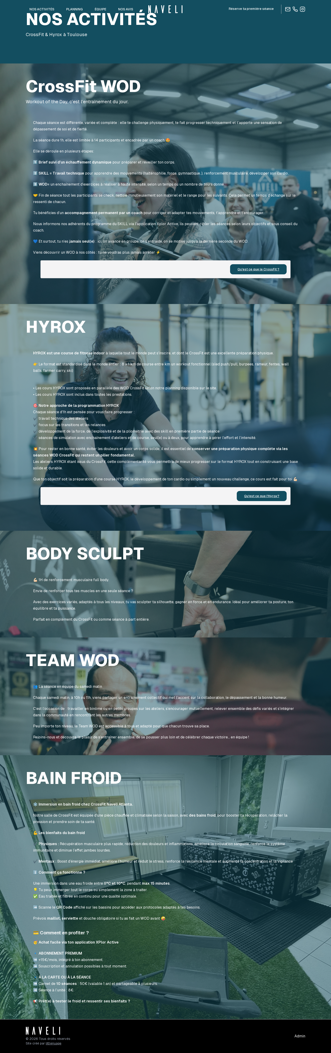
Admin (299, 1036)
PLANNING (74, 9)
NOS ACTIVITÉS (41, 9)
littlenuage (53, 1043)
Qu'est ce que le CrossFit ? (258, 269)
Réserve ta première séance (251, 9)
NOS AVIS (125, 9)
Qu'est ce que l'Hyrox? (261, 496)
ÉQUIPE (100, 9)
